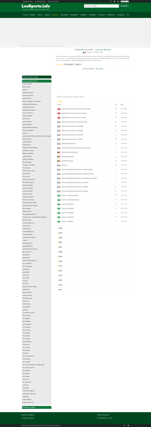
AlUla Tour (24, 89)
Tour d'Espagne (26, 318)
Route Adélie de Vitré (27, 298)
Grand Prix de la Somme (28, 199)
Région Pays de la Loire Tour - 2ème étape (72, 134)
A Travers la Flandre (27, 84)
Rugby (47, 15)
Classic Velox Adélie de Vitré (68, 143)
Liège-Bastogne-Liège (27, 246)
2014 (60, 280)
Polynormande (25, 289)
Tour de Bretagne (26, 321)
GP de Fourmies (26, 173)
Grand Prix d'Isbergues (27, 188)
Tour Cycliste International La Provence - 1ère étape (74, 191)
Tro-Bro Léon (25, 385)
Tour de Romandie (26, 341)
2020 (60, 252)
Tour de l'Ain (25, 353)
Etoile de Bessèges (26, 162)
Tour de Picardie (26, 335)
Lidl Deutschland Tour (27, 243)
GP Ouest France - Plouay (28, 170)
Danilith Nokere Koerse (67, 160)
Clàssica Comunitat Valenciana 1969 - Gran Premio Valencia (36, 136)
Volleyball (92, 15)
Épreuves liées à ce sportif (36, 81)
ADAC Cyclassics (26, 86)
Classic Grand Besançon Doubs (29, 127)
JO (128, 15)
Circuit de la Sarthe (26, 121)
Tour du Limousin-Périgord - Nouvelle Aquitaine (33, 364)
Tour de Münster (26, 332)
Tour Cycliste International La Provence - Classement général (77, 169)
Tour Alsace (25, 309)
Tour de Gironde (26, 330)
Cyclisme (55, 15)
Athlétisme (110, 15)
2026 (60, 101)
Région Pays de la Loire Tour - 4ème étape (72, 126)
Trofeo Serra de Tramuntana (29, 393)
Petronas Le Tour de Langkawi (29, 286)
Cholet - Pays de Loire (27, 112)
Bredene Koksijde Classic (67, 156)
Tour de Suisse (25, 344)
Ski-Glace (101, 15)
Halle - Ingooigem (26, 208)
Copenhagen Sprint (27, 141)
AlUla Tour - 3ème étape (67, 212)
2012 (60, 290)
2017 (60, 266)
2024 (60, 233)
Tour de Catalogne (26, 324)
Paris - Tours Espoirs (27, 266)
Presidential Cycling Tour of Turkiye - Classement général (76, 108)
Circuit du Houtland (26, 124)
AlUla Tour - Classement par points (70, 199)
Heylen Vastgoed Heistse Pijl (29, 214)
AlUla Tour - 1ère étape (67, 221)
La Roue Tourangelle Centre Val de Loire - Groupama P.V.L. (76, 147)
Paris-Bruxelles (26, 272)
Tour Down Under (26, 315)
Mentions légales (28, 418)
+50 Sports (120, 15)
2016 (60, 271)
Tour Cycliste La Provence (28, 312)
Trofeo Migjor (25, 387)
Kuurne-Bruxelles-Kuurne (28, 222)
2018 (60, 261)
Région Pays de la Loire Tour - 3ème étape (72, 130)
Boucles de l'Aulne (26, 98)
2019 (60, 256)
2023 (60, 238)
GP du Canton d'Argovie (28, 182)
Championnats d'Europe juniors (29, 104)
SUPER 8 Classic (26, 304)
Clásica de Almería (26, 139)
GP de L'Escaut (26, 176)
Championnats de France (28, 107)
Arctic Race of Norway (27, 92)
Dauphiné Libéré (26, 144)
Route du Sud (25, 301)
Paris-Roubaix (25, 277)
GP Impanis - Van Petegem (28, 165)
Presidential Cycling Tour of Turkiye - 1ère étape (73, 117)
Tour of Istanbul (26, 376)
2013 (60, 285)
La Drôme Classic (26, 228)
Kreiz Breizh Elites (26, 220)
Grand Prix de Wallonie (27, 196)
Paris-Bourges (25, 269)
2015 (60, 275)
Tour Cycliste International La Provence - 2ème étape (74, 186)
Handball (83, 15)
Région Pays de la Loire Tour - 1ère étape (71, 139)
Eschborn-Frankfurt (26, 156)
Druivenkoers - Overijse (28, 150)
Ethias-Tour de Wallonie (28, 159)
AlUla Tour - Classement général (69, 195)
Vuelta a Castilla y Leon (28, 402)
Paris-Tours (25, 280)
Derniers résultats (53, 1)
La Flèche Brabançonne (28, 231)
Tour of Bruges (25, 373)
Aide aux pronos (27, 1)
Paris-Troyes (25, 283)
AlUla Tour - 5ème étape (67, 204)
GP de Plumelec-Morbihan (28, 179)
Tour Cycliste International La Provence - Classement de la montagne (79, 178)
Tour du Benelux (26, 359)
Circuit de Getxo (26, 118)
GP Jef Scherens (26, 167)
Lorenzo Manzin (60, 46)
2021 (60, 247)
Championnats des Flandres (29, 110)
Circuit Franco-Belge (27, 115)
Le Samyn (24, 240)
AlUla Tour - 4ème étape (67, 208)
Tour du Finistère (26, 361)
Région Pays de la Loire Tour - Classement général (74, 121)
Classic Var (25, 133)
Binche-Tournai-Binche (27, 95)
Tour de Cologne (26, 327)
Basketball (74, 15)
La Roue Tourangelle (27, 234)
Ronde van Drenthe (27, 292)
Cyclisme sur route (34, 46)
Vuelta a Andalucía (26, 399)
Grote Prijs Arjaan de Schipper (29, 202)
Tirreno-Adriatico (26, 306)
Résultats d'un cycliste (47, 46)
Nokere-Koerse (26, 257)
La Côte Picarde (26, 225)
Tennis (40, 15)
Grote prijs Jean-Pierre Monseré (30, 205)
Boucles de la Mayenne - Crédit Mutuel (31, 101)
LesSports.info (29, 6)
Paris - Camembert (26, 263)
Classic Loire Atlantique (27, 130)
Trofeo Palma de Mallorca (28, 390)
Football (32, 15)
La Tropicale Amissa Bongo (28, 237)
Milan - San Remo (26, 251)
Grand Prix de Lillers (27, 194)
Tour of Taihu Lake (26, 382)
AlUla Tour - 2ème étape (67, 217)
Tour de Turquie (26, 347)
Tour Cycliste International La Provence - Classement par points (77, 173)
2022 (60, 242)
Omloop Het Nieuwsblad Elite (29, 260)
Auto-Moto (64, 15)
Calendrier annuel (40, 1)
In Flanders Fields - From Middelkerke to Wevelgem (34, 217)
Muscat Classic (26, 254)
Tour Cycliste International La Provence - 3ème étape (74, 182)
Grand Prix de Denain (27, 191)
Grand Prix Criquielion (27, 185)
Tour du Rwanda (26, 370)
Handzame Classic (26, 211)
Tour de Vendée (26, 350)
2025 (60, 228)
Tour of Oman (25, 379)
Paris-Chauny (25, 275)
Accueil (25, 15)
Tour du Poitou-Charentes (28, 367)
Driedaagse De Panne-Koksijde (29, 147)
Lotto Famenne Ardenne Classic (30, 249)
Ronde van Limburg (27, 295)
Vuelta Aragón (25, 396)
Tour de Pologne (26, 338)
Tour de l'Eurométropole (28, 356)
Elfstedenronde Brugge (27, 153)
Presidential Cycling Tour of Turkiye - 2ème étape (73, 113)
